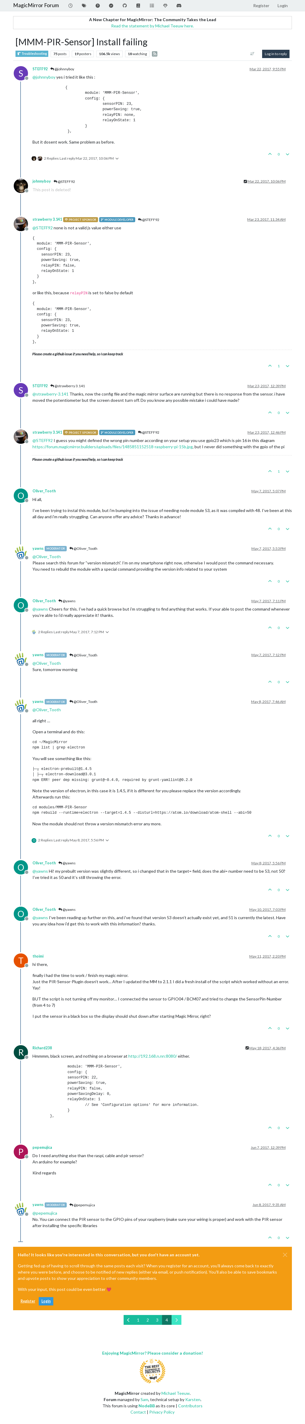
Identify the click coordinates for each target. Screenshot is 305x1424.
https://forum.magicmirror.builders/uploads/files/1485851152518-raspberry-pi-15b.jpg (112, 446)
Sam (144, 1399)
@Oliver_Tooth (83, 548)
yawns (37, 548)
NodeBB (147, 1405)
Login (46, 1301)
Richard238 (42, 1048)
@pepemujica (82, 1205)
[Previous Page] (128, 1320)
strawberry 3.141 (47, 219)
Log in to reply (276, 54)
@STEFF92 (64, 181)
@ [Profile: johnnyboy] (43, 77)
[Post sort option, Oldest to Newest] (252, 54)
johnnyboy (41, 181)
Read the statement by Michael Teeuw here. (152, 25)
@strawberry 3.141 (67, 386)
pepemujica (42, 1147)
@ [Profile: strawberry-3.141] (50, 393)
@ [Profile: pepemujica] (44, 1213)
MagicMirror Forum (36, 5)
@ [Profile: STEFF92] (42, 227)
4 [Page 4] (167, 1319)
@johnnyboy (62, 69)
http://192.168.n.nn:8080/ (152, 1056)
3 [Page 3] (157, 1319)
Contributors (190, 1405)
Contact (138, 1411)
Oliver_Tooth (44, 491)
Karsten (192, 1399)
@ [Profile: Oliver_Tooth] (46, 556)
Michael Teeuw (175, 1393)
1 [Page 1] (138, 1319)
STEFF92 (40, 69)
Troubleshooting (32, 54)
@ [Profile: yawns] (40, 608)
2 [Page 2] (148, 1319)
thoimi (37, 956)
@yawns (67, 601)
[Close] (285, 1255)
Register (28, 1301)
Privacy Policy (162, 1411)
